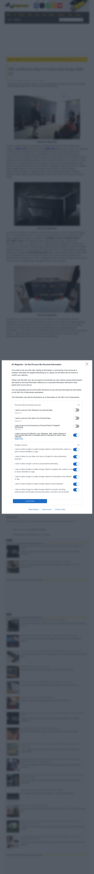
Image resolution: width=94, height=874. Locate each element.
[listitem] (47, 405)
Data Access (46, 509)
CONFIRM (30, 501)
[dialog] (47, 437)
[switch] (76, 410)
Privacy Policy (60, 509)
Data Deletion (34, 509)
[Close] (88, 364)
